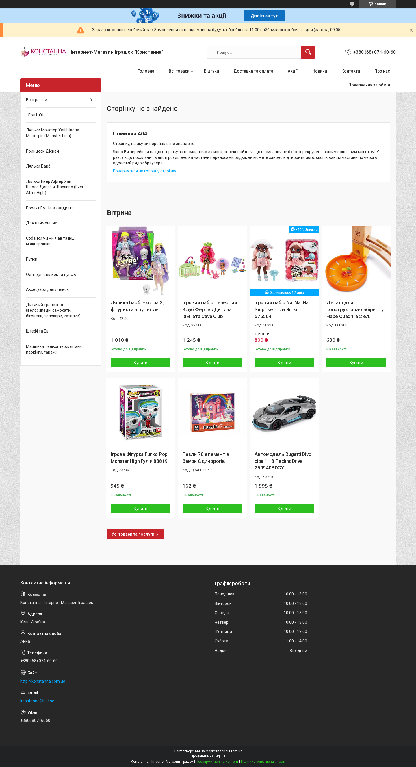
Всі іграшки (36, 99)
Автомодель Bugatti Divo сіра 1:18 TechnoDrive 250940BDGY (283, 461)
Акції (293, 71)
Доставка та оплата (253, 71)
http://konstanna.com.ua (42, 681)
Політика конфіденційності (263, 761)
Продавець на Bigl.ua (208, 756)
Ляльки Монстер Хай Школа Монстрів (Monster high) (52, 133)
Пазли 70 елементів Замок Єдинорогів (206, 457)
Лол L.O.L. (35, 115)
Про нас (382, 71)
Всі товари (179, 71)
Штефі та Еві (37, 331)
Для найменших (41, 223)
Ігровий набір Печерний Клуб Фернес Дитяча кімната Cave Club (210, 309)
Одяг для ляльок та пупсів (51, 274)
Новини (319, 71)
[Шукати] (308, 52)
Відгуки (211, 71)
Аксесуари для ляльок (47, 289)
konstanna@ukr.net (38, 701)
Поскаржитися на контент (217, 761)
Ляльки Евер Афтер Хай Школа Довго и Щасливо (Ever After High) (54, 187)
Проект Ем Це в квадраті (49, 208)
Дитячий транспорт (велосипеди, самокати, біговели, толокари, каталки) (53, 310)
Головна (146, 71)
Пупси (31, 259)
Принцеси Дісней (42, 151)
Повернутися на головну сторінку (144, 171)
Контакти (350, 71)
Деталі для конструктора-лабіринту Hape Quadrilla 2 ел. (355, 309)
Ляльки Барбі (38, 166)
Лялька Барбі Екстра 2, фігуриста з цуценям (137, 306)
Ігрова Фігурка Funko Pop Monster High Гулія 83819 (139, 457)
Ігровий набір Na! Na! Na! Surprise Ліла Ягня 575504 (282, 309)
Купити (140, 362)
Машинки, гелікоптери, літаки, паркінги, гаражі (54, 349)
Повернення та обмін (369, 85)
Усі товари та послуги (133, 534)
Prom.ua (235, 751)
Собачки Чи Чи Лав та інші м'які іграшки (50, 241)
